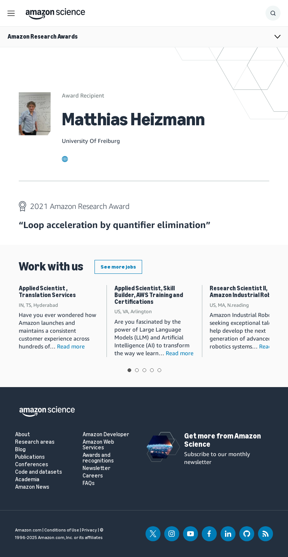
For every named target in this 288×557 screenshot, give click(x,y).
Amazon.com (28, 530)
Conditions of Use (61, 530)
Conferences (31, 464)
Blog (20, 449)
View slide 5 (159, 370)
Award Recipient (83, 95)
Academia (27, 479)
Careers (92, 476)
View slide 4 (152, 370)
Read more (71, 346)
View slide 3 (144, 370)
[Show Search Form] (273, 13)
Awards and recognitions (98, 458)
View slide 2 (137, 370)
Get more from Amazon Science (222, 440)
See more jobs (118, 267)
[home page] (55, 12)
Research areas (34, 442)
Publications (30, 457)
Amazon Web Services (98, 444)
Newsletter (96, 468)
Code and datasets (38, 472)
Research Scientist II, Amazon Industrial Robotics (247, 292)
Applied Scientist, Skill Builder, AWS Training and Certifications (148, 295)
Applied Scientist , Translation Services (47, 292)
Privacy (89, 530)
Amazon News (32, 487)
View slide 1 (129, 370)
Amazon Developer (105, 434)
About (22, 434)
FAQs (88, 483)
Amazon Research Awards (43, 36)
